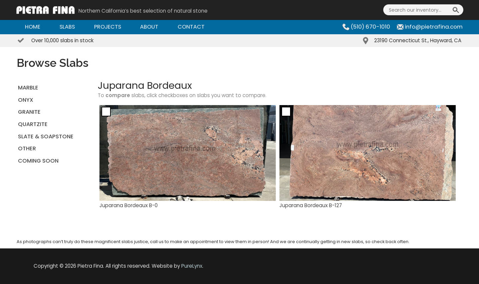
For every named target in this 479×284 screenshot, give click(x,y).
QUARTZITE (33, 124)
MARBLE (28, 87)
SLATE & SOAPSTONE (46, 136)
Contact (191, 27)
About (149, 27)
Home (32, 27)
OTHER (27, 148)
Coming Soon (38, 161)
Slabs (67, 27)
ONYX (25, 100)
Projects (107, 27)
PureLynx (191, 265)
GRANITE (29, 112)
